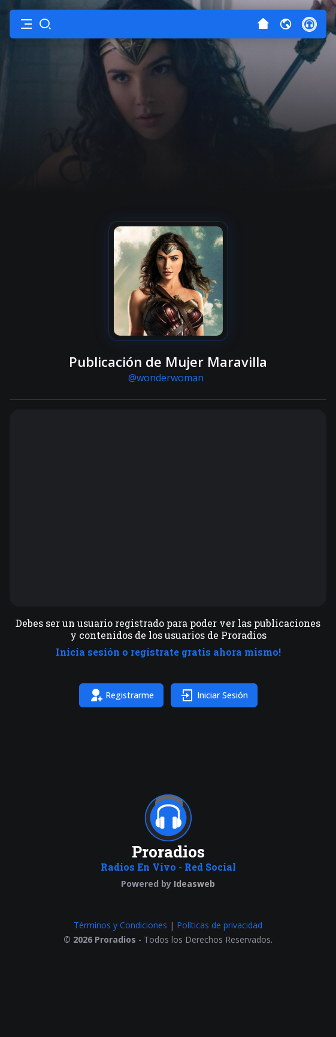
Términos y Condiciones (120, 925)
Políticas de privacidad (219, 925)
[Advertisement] (168, 508)
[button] (26, 24)
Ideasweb (194, 883)
